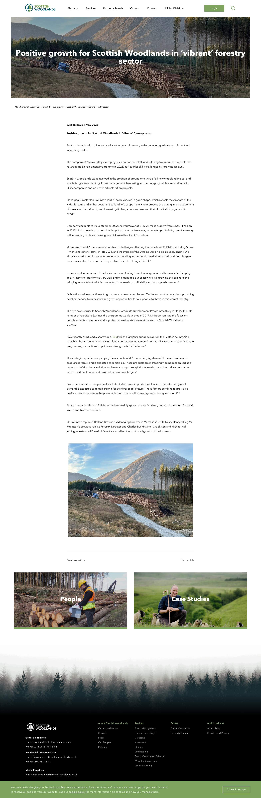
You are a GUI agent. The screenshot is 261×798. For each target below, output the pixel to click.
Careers (135, 8)
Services (91, 8)
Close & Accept (236, 789)
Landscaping (141, 751)
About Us (73, 8)
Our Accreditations (108, 728)
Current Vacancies (180, 728)
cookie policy (77, 791)
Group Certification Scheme (149, 756)
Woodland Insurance (145, 761)
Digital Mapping (143, 765)
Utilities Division (173, 8)
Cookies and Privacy (218, 733)
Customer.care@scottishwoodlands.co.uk (54, 757)
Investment (140, 742)
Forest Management (145, 728)
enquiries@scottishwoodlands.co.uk (52, 742)
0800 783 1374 (42, 761)
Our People (104, 742)
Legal (101, 737)
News (44, 107)
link (115, 336)
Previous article (76, 560)
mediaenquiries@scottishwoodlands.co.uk (55, 774)
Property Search (113, 8)
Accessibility (214, 728)
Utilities (138, 747)
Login (214, 8)
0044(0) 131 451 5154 (45, 746)
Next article (187, 560)
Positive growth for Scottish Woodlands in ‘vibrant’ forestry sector (79, 107)
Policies (102, 747)
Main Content (21, 107)
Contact (151, 8)
